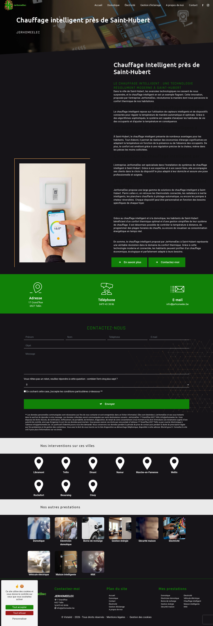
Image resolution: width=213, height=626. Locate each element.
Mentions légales (116, 617)
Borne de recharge (168, 601)
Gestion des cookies (140, 617)
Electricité (188, 595)
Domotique (113, 5)
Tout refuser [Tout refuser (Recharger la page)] (19, 613)
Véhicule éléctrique (192, 598)
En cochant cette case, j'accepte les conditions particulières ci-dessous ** (64, 376)
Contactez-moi (166, 262)
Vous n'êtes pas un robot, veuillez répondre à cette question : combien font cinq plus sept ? (71, 364)
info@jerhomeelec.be (64, 608)
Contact (193, 5)
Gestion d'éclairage (150, 5)
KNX (185, 607)
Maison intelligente (192, 604)
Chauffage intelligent (192, 601)
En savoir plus (129, 262)
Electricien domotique (170, 598)
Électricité (130, 5)
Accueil (98, 5)
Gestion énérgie (167, 604)
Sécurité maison (167, 607)
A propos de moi (175, 5)
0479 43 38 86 (61, 605)
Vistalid (68, 617)
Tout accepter (19, 607)
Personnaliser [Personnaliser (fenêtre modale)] (19, 618)
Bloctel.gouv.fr (167, 412)
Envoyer (110, 389)
